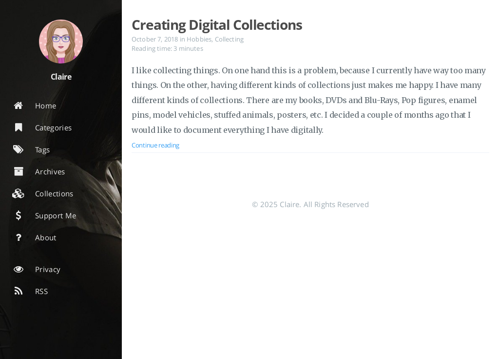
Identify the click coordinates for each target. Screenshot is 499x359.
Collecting (229, 39)
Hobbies (199, 39)
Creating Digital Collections (217, 24)
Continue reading (155, 145)
